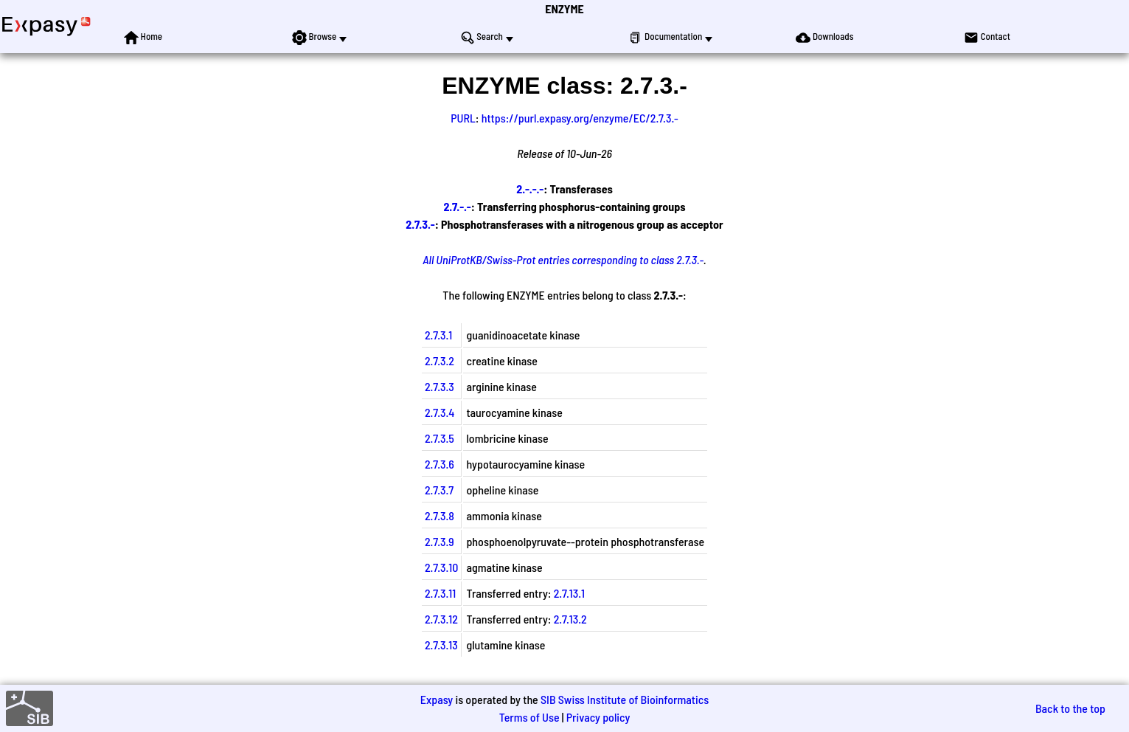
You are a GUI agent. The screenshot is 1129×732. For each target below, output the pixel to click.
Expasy (436, 699)
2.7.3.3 (439, 386)
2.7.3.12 (441, 619)
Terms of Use (529, 717)
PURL (463, 118)
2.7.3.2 (439, 360)
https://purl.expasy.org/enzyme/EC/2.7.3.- (580, 118)
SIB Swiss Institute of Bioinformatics (625, 699)
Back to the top (1070, 708)
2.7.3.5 (439, 438)
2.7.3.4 (440, 412)
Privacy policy (598, 717)
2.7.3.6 (439, 464)
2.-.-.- (529, 189)
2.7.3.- (420, 224)
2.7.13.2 (570, 619)
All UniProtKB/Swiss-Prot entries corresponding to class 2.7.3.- (563, 259)
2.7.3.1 (438, 335)
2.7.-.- (456, 206)
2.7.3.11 (440, 593)
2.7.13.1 (569, 593)
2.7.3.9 (439, 541)
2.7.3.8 (439, 515)
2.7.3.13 (441, 645)
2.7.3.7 (439, 490)
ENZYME (564, 8)
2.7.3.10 (442, 567)
